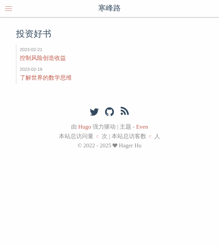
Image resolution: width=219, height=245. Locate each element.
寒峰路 (109, 8)
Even (142, 127)
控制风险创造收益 (43, 58)
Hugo (84, 127)
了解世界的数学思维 (46, 78)
